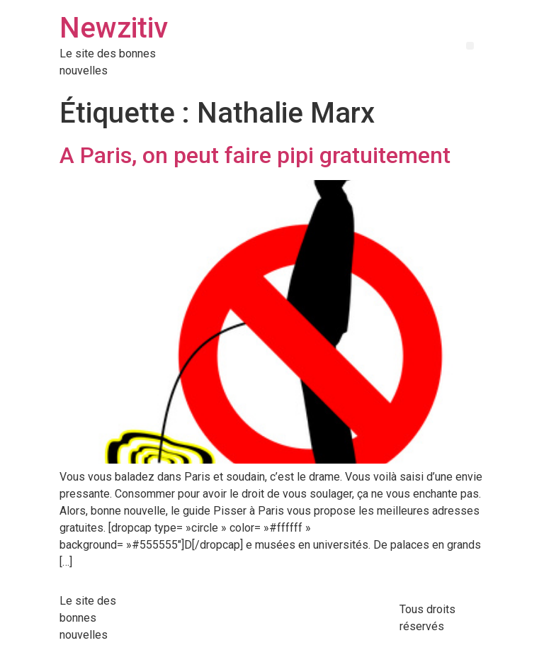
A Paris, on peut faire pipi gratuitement (255, 155)
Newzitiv (114, 28)
